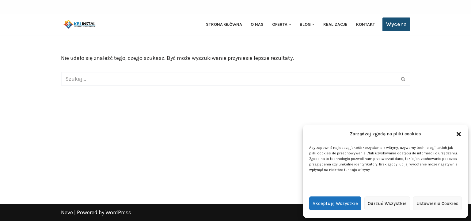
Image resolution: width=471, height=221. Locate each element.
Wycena (396, 24)
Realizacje (335, 24)
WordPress (118, 212)
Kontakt (365, 24)
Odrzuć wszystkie (387, 203)
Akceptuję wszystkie (335, 203)
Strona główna (224, 24)
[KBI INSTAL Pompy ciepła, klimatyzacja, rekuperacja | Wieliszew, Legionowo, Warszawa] (79, 24)
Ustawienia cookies (437, 203)
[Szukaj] (229, 79)
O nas (257, 24)
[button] (459, 134)
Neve (67, 212)
